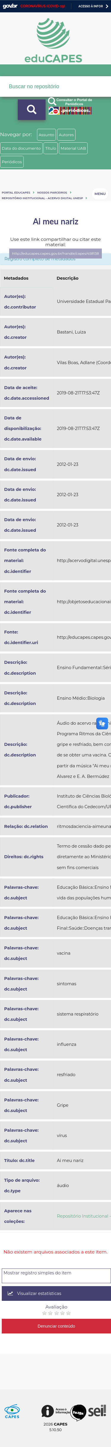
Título (50, 148)
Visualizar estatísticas (34, 1293)
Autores (66, 134)
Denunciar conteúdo (56, 1326)
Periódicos (12, 161)
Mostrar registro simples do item (37, 1273)
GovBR (10, 6)
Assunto (46, 134)
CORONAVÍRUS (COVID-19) (42, 6)
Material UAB (73, 148)
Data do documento (21, 148)
